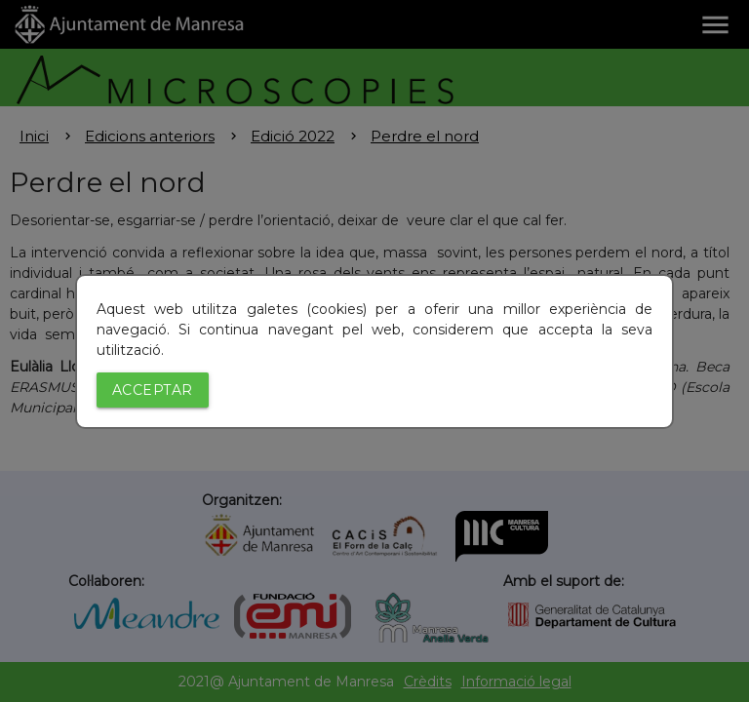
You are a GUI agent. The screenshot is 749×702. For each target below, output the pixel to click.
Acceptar (152, 390)
